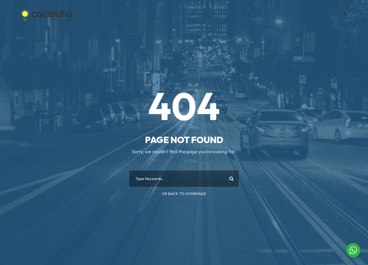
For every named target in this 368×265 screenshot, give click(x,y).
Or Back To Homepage (184, 193)
